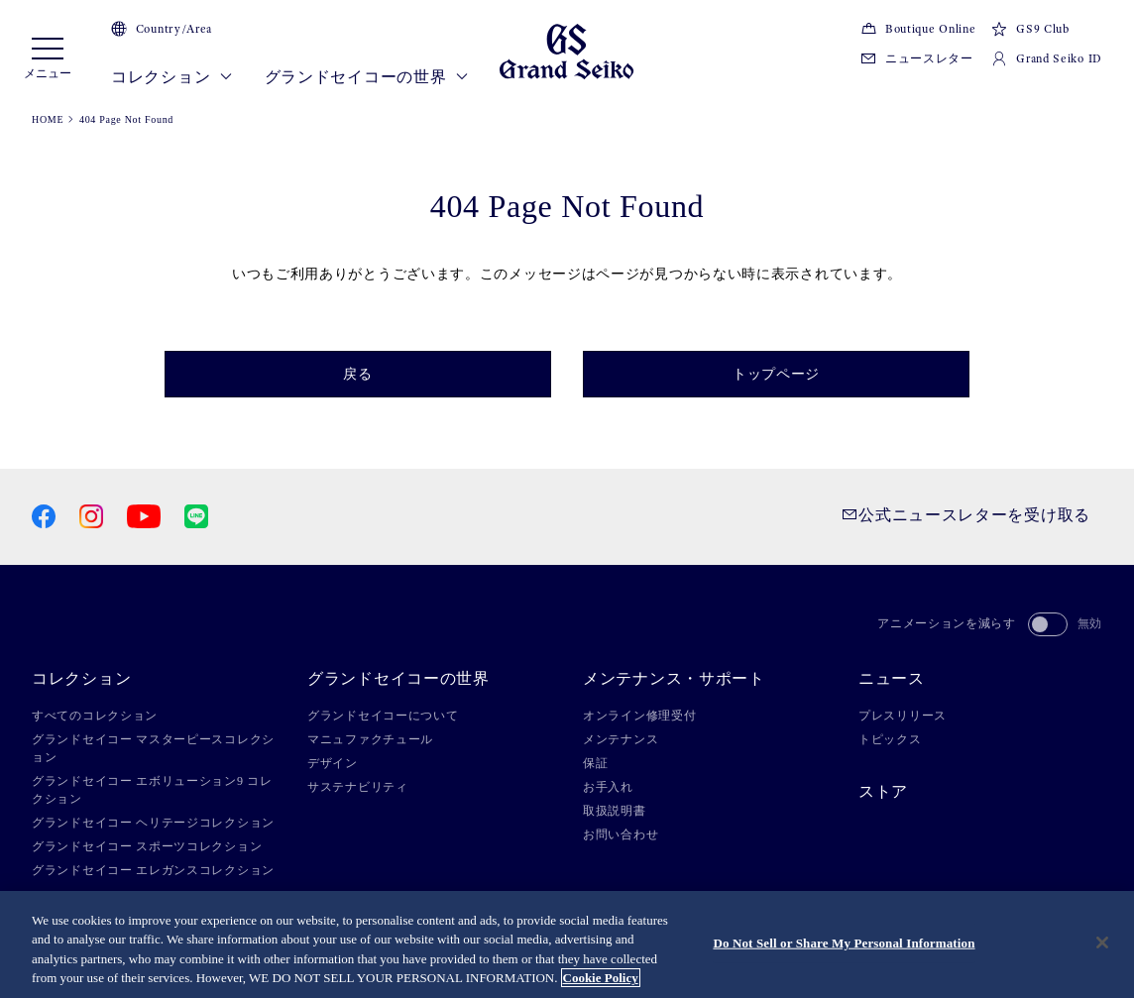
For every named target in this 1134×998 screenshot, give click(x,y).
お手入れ (608, 787)
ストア (883, 792)
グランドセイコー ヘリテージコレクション (153, 823)
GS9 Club (1030, 29)
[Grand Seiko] (566, 50)
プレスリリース (902, 715)
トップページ (776, 374)
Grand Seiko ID (1046, 58)
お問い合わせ (620, 834)
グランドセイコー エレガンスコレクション (153, 870)
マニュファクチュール (370, 739)
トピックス (890, 739)
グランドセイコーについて (382, 715)
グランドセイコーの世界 (367, 77)
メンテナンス (620, 739)
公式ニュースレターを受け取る (966, 514)
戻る (357, 374)
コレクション (172, 77)
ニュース (891, 679)
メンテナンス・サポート (674, 679)
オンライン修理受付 (639, 715)
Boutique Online (917, 29)
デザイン (332, 763)
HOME (47, 119)
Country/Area (161, 29)
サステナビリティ (357, 787)
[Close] (1102, 944)
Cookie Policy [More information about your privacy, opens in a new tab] (600, 979)
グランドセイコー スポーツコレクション (147, 846)
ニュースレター (916, 58)
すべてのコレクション (95, 715)
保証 (595, 763)
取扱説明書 (614, 811)
